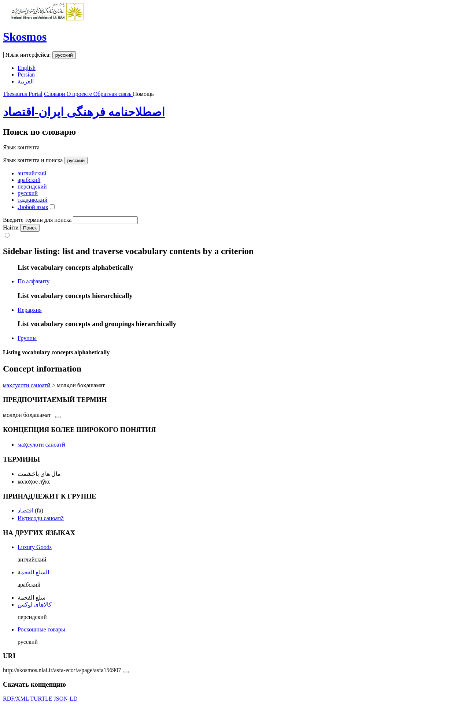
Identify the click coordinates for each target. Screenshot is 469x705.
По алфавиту (33, 281)
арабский (29, 180)
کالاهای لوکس (35, 604)
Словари (55, 94)
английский (32, 173)
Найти (11, 227)
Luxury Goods (35, 547)
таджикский (32, 200)
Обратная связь (113, 94)
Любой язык (33, 207)
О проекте (80, 94)
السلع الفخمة (33, 572)
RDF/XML (16, 698)
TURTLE (41, 698)
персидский (32, 186)
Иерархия (30, 310)
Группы (27, 338)
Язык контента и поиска (33, 160)
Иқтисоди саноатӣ (41, 518)
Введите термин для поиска (37, 220)
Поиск (30, 228)
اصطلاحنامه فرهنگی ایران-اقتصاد (84, 112)
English (27, 68)
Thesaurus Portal (23, 94)
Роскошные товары (41, 629)
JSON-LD (66, 698)
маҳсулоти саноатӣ (27, 385)
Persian (26, 74)
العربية (26, 81)
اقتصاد (25, 510)
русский (64, 55)
